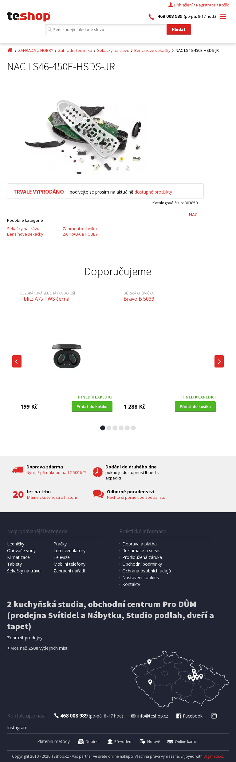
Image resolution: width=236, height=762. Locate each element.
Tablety (14, 564)
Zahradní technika (75, 50)
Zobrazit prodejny (24, 638)
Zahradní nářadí (69, 571)
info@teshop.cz (149, 716)
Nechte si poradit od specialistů (136, 497)
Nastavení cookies (140, 577)
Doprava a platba (139, 544)
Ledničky (15, 544)
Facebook (189, 716)
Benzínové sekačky (152, 50)
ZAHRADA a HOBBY (35, 50)
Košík (224, 5)
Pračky (60, 544)
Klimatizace (18, 557)
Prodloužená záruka (142, 557)
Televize (61, 557)
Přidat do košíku (92, 406)
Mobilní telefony (69, 564)
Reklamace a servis (141, 550)
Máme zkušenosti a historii (52, 497)
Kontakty (131, 584)
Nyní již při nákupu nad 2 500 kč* (56, 472)
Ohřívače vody (21, 550)
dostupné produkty (153, 192)
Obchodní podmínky (142, 564)
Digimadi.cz (213, 756)
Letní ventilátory (69, 550)
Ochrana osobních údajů (146, 571)
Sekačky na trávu (113, 50)
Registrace (206, 5)
